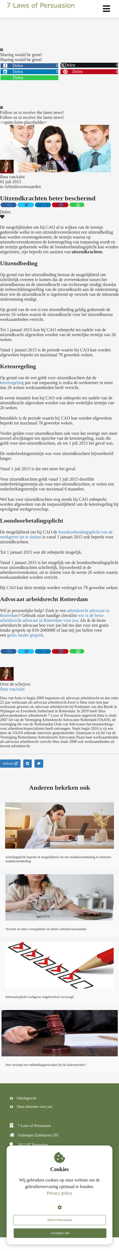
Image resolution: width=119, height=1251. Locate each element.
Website (10, 763)
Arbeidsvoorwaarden (22, 186)
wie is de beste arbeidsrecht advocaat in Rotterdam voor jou (52, 618)
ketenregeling (12, 382)
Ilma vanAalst (12, 176)
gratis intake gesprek (25, 635)
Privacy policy (59, 1193)
